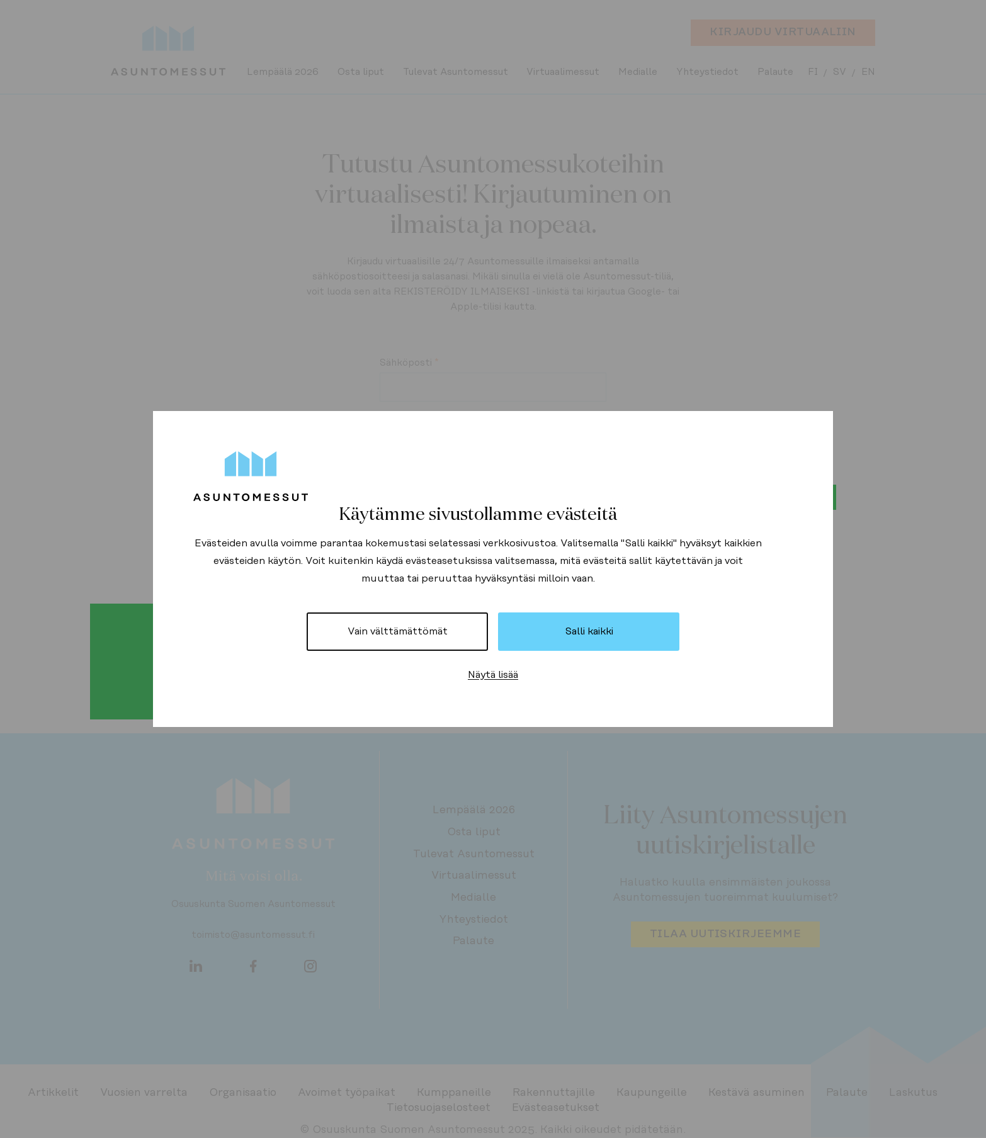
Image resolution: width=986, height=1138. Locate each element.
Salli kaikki (589, 631)
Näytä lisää (493, 674)
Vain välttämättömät (398, 631)
